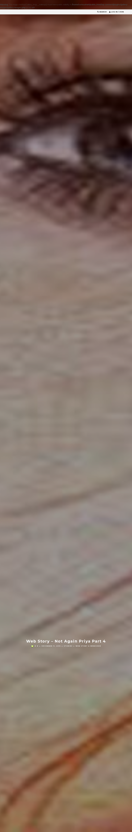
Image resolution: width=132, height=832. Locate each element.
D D (34, 425)
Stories (68, 425)
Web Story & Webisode (88, 425)
